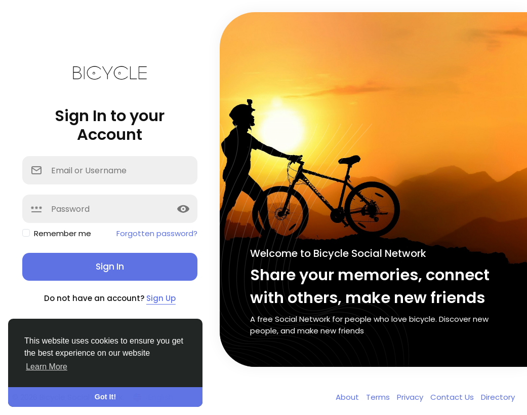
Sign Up (161, 298)
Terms (379, 397)
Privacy (411, 397)
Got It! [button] (105, 397)
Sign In (110, 266)
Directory (498, 397)
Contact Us (453, 397)
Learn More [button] (46, 366)
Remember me (62, 233)
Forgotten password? (156, 233)
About (348, 397)
